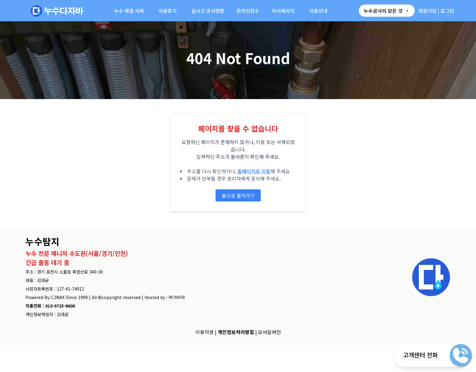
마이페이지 (283, 10)
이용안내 (318, 10)
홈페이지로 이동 (253, 171)
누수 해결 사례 (129, 10)
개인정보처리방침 (236, 332)
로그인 (447, 10)
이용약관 (204, 332)
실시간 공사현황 (207, 10)
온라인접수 (247, 10)
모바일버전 (269, 332)
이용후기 (167, 10)
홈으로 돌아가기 (238, 195)
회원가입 (427, 10)
